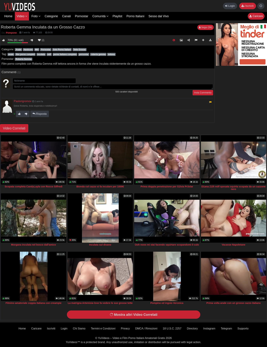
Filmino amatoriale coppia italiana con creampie (33, 303)
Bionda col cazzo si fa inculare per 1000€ (100, 186)
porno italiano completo (64, 54)
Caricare (256, 16)
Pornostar (81, 16)
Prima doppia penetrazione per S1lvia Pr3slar (166, 186)
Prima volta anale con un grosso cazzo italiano (233, 303)
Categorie (51, 16)
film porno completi (25, 54)
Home (8, 16)
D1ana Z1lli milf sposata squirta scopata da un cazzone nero (233, 188)
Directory (192, 328)
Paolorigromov (22, 101)
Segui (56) (205, 27)
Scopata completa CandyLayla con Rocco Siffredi (33, 186)
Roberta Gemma (24, 59)
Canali (66, 16)
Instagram (209, 328)
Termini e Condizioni (103, 328)
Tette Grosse (79, 49)
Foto (36, 16)
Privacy (125, 328)
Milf (37, 49)
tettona (111, 54)
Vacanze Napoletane (233, 244)
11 (41, 40)
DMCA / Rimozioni (146, 328)
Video (22, 16)
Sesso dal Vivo (158, 16)
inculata (41, 54)
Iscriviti (247, 5)
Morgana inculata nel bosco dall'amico (33, 244)
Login (230, 5)
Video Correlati (14, 128)
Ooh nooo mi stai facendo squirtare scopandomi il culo (167, 244)
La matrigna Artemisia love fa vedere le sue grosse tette (100, 303)
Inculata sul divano (100, 244)
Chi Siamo (79, 328)
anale (10, 54)
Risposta (40, 113)
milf (49, 54)
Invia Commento (202, 92)
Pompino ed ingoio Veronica (166, 303)
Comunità (100, 16)
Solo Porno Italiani (62, 49)
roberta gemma (98, 54)
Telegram (226, 328)
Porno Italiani (135, 16)
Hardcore (28, 49)
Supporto (242, 328)
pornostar (83, 54)
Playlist (117, 16)
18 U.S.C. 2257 (172, 328)
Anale (18, 49)
